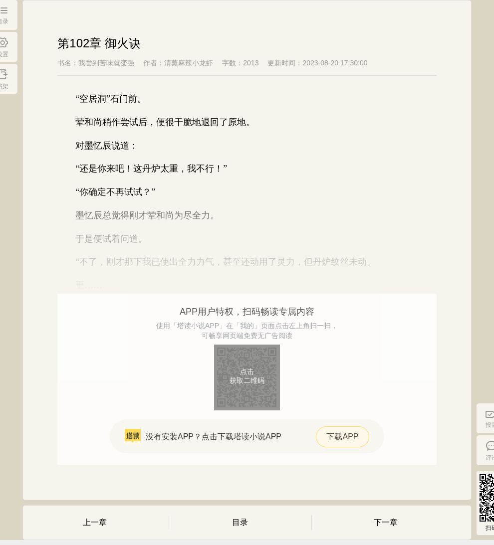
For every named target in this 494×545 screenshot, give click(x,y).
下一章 (386, 522)
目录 (240, 522)
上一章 (95, 522)
